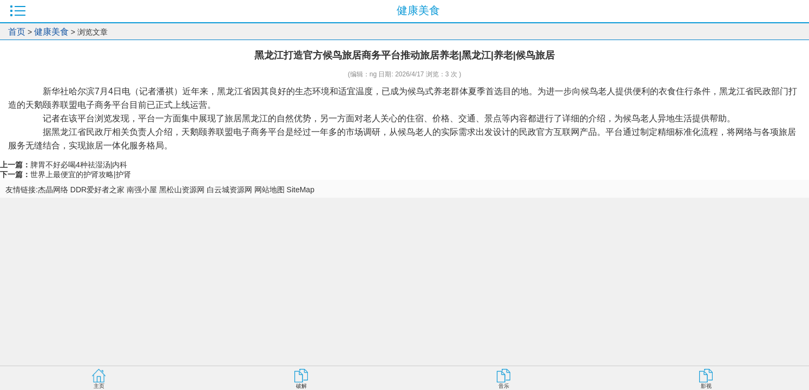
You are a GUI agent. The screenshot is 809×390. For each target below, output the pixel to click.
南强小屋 (142, 189)
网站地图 (269, 189)
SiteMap (300, 189)
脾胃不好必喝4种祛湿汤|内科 (78, 164)
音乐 (503, 386)
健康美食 (51, 31)
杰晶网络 (53, 189)
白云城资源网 (229, 189)
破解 (301, 386)
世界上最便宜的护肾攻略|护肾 (80, 174)
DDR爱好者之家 (97, 189)
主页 (99, 386)
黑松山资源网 (182, 189)
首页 (16, 31)
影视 (706, 386)
